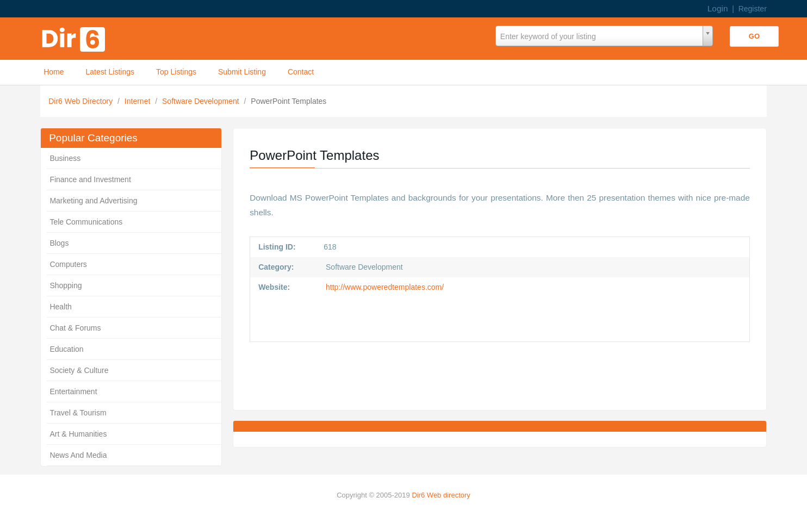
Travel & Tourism (77, 412)
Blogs (59, 243)
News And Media (78, 455)
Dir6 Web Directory (81, 101)
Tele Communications (85, 221)
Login (717, 8)
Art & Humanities (78, 434)
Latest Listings (110, 71)
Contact (301, 71)
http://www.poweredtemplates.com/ (384, 287)
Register (752, 8)
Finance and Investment (90, 179)
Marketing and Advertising (93, 200)
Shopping (65, 285)
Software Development (201, 101)
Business (64, 158)
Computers (67, 264)
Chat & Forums (75, 328)
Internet (138, 101)
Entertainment (73, 391)
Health (60, 306)
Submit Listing (242, 71)
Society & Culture (78, 370)
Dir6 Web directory (441, 495)
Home (54, 71)
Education (66, 349)
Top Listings (176, 71)
